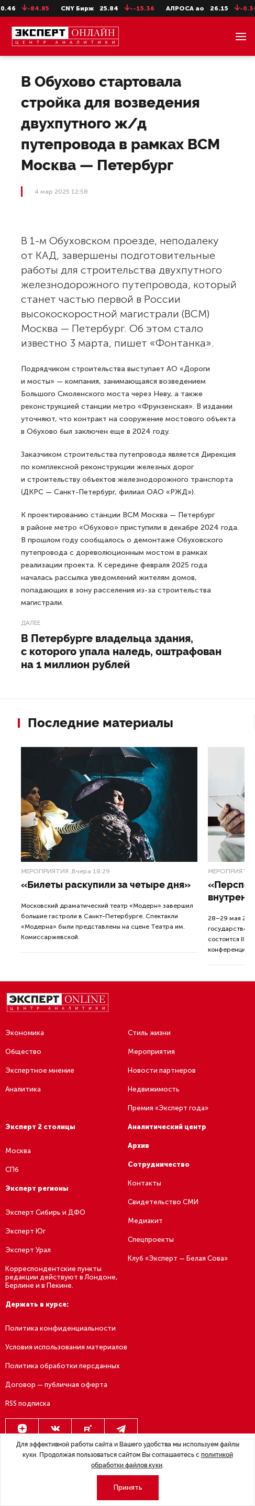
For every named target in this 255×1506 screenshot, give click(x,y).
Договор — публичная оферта (56, 1385)
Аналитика (23, 1089)
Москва (18, 1151)
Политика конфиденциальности (60, 1328)
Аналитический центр (167, 1127)
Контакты (144, 1183)
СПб (12, 1169)
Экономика (24, 1033)
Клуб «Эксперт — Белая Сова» (178, 1258)
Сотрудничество (159, 1164)
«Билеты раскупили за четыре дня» (106, 884)
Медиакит (145, 1221)
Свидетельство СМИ (163, 1202)
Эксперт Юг (25, 1231)
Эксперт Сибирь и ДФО (45, 1212)
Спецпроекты (151, 1239)
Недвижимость (154, 1089)
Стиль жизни (149, 1033)
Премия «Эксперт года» (168, 1108)
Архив (138, 1145)
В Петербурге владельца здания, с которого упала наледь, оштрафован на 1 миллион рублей (121, 651)
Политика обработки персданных (62, 1366)
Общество (23, 1052)
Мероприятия (45, 871)
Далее (30, 622)
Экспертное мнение (39, 1070)
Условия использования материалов (66, 1347)
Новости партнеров (162, 1070)
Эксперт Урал (28, 1250)
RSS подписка (27, 1403)
